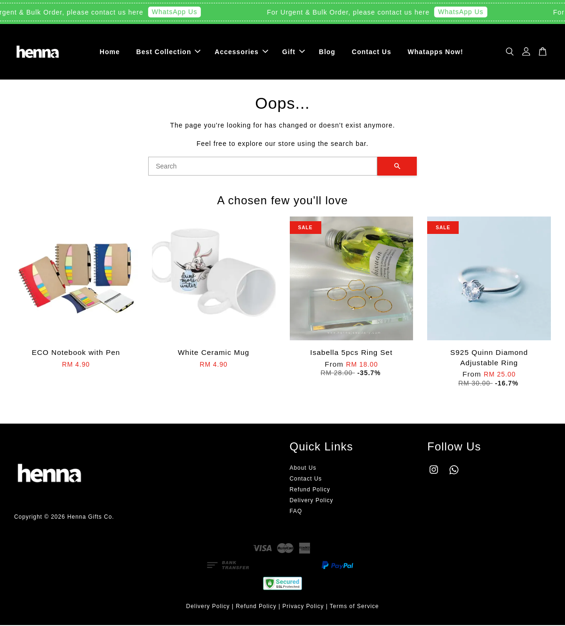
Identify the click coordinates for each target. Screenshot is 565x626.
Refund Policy (310, 490)
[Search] (262, 167)
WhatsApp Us (177, 12)
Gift (293, 52)
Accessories (241, 52)
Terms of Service (354, 606)
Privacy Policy (303, 606)
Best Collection (168, 52)
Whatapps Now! (435, 52)
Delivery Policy (312, 501)
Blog (327, 52)
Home (110, 52)
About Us (303, 468)
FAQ (296, 512)
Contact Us (371, 52)
